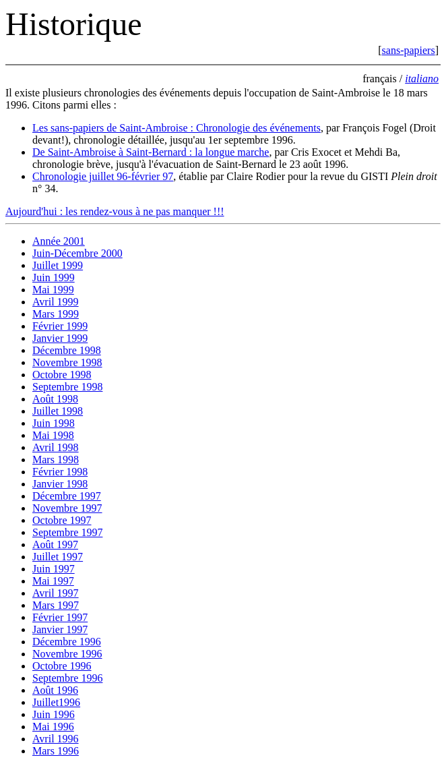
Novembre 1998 (67, 362)
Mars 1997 (55, 605)
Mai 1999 (53, 289)
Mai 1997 (53, 581)
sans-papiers (408, 50)
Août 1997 (55, 544)
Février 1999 (60, 326)
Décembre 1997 (66, 496)
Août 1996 (55, 690)
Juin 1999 (53, 277)
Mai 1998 (53, 435)
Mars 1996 (55, 751)
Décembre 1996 (66, 641)
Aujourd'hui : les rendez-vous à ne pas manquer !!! (114, 211)
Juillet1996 (56, 702)
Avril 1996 (55, 738)
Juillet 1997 (57, 556)
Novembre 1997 (67, 508)
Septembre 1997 (67, 532)
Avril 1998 (55, 447)
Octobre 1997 (62, 520)
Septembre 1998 (67, 386)
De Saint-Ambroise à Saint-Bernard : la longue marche (150, 152)
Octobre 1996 (62, 666)
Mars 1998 (55, 459)
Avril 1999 (55, 301)
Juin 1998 (53, 423)
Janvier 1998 (60, 484)
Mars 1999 (55, 314)
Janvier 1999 (60, 338)
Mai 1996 (53, 726)
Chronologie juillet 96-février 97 (102, 176)
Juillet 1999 (57, 265)
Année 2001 (58, 241)
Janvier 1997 (60, 629)
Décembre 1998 (66, 350)
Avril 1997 (55, 593)
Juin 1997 (53, 568)
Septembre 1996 (67, 678)
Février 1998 (60, 471)
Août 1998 (55, 399)
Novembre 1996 (67, 653)
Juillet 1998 (57, 411)
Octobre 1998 (62, 374)
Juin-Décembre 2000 (77, 253)
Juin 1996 (53, 714)
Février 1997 (60, 617)
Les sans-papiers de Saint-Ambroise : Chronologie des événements (176, 128)
